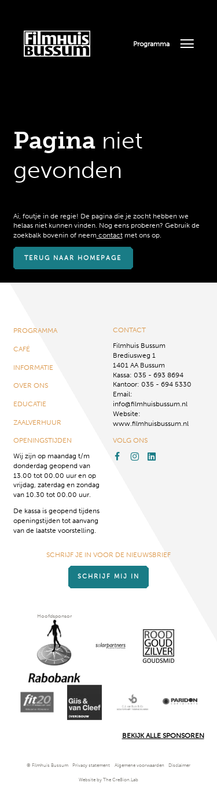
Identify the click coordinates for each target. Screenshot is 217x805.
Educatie (29, 404)
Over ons (30, 385)
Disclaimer (179, 765)
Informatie (33, 367)
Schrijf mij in (108, 576)
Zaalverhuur (37, 422)
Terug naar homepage (73, 258)
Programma (151, 44)
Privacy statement (91, 765)
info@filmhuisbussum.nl (150, 404)
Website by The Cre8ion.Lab (108, 779)
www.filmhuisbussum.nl (151, 424)
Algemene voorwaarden (139, 765)
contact (110, 235)
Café (21, 349)
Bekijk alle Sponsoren (163, 736)
